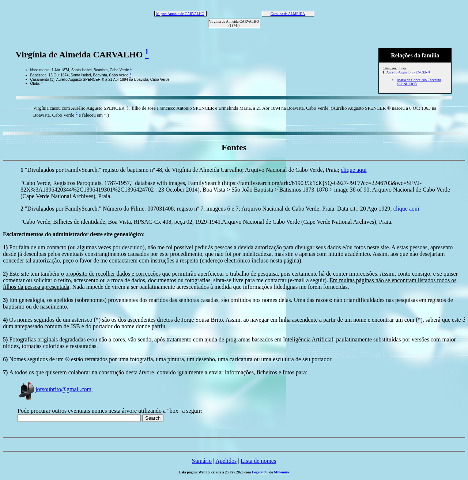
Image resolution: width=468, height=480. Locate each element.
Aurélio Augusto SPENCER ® (408, 72)
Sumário (202, 461)
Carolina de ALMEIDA (288, 14)
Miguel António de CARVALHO (180, 14)
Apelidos (226, 461)
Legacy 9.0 (260, 472)
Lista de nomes (258, 461)
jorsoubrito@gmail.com (54, 389)
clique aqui (354, 170)
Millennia (281, 472)
